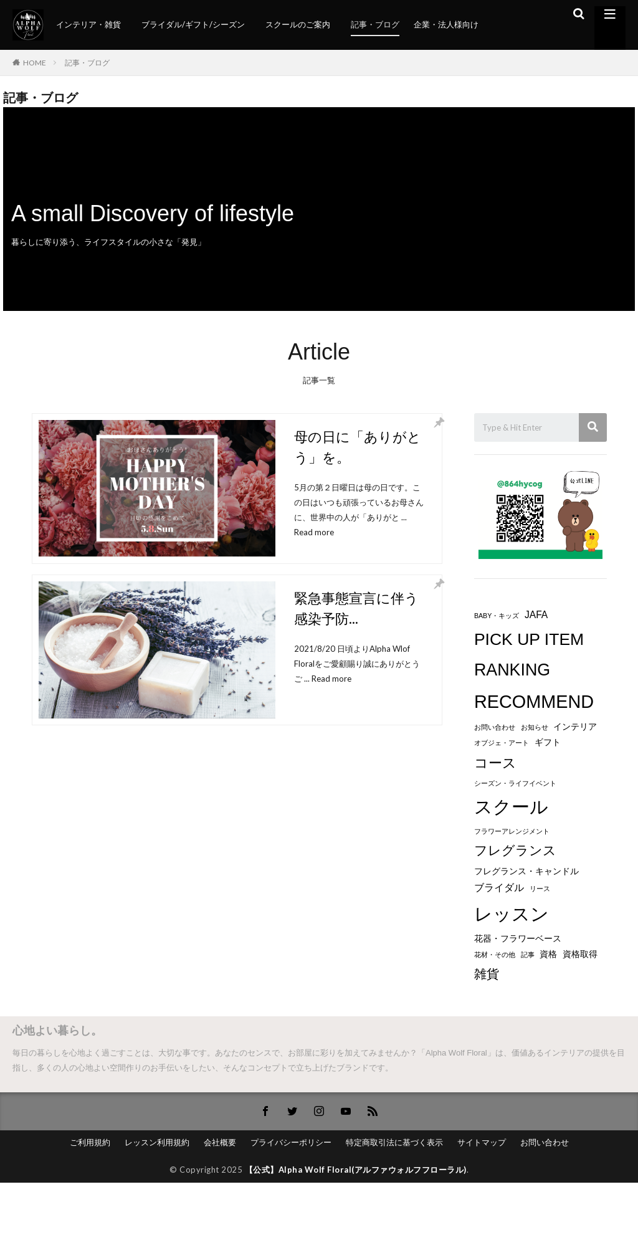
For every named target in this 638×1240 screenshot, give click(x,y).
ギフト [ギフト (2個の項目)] (548, 742)
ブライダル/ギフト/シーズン (193, 24)
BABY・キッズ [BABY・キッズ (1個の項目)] (496, 615)
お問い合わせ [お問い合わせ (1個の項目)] (494, 727)
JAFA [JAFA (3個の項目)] (536, 614)
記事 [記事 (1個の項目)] (528, 954)
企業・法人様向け (446, 24)
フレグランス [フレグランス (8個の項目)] (515, 850)
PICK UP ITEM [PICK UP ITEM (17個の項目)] (529, 639)
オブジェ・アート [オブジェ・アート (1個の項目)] (501, 742)
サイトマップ (481, 1142)
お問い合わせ (544, 1142)
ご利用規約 (90, 1142)
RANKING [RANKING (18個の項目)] (512, 670)
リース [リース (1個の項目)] (540, 888)
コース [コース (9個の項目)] (495, 763)
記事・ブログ (375, 24)
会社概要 (220, 1142)
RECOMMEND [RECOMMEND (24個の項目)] (534, 702)
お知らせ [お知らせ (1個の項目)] (534, 727)
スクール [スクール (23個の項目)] (511, 807)
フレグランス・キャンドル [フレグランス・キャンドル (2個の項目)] (526, 871)
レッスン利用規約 (157, 1142)
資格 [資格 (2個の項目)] (548, 954)
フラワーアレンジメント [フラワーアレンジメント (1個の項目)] (512, 831)
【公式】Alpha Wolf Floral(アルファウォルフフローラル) (356, 1170)
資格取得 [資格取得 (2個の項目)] (580, 954)
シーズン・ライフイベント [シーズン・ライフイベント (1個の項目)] (515, 783)
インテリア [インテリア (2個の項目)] (575, 727)
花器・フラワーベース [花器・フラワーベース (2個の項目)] (517, 938)
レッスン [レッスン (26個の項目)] (511, 914)
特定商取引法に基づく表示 (394, 1142)
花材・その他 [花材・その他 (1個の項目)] (494, 954)
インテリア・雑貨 (88, 24)
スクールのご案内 (297, 24)
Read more (314, 532)
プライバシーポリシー (290, 1142)
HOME (34, 62)
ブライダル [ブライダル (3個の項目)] (499, 887)
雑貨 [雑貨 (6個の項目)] (486, 974)
